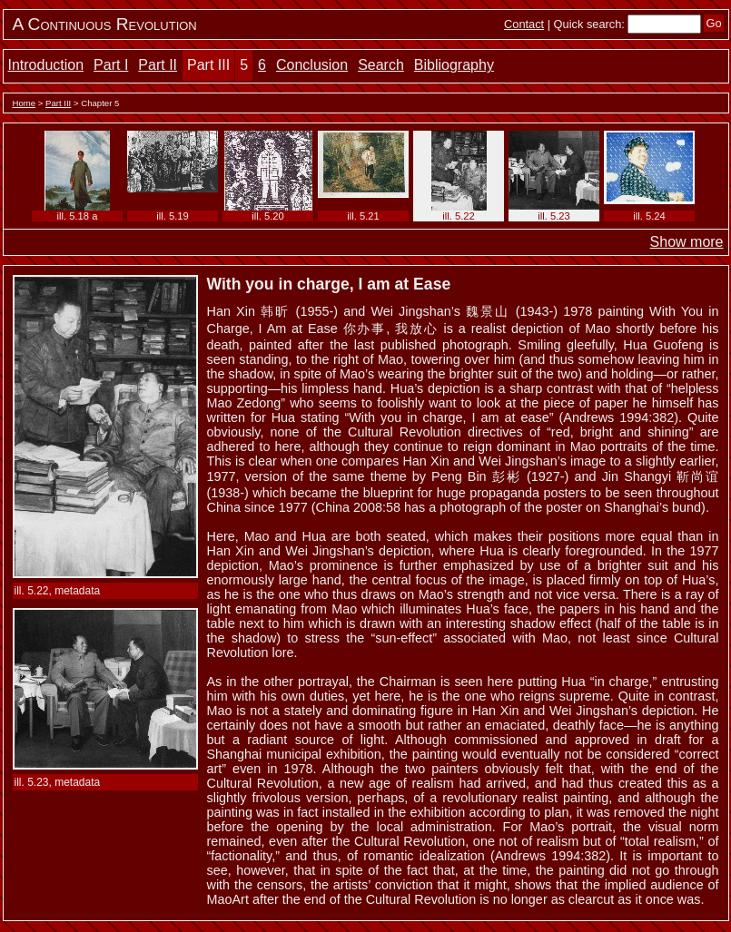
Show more (687, 242)
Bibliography (454, 65)
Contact (524, 24)
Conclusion (312, 65)
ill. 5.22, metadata (58, 590)
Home (24, 103)
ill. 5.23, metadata (58, 782)
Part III (208, 65)
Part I (111, 65)
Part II (157, 65)
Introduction (46, 65)
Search (381, 65)
